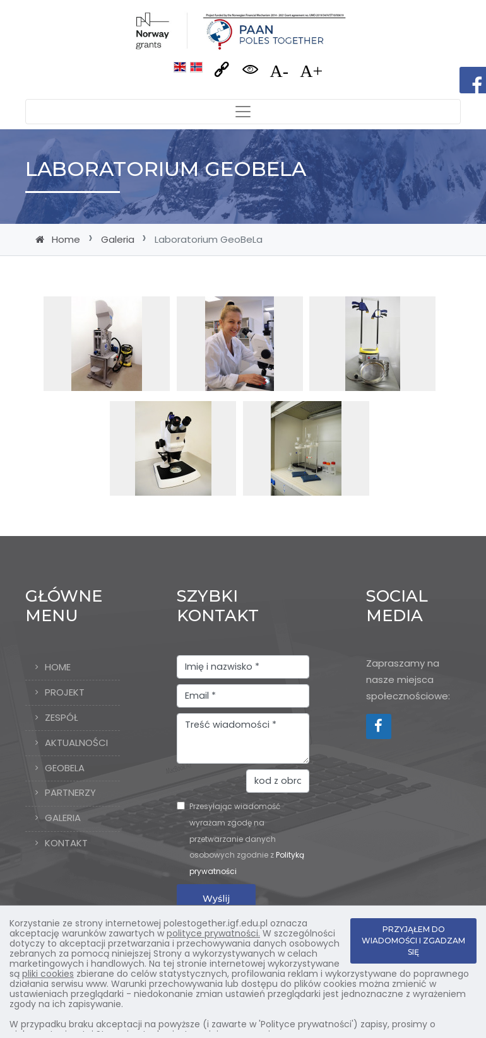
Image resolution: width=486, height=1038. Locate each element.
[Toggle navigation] (243, 111)
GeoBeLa (65, 767)
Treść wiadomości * (243, 738)
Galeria (117, 239)
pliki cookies (48, 973)
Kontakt (66, 842)
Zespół (61, 717)
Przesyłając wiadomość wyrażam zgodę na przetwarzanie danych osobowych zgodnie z (246, 838)
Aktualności (76, 742)
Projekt (65, 692)
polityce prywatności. (213, 933)
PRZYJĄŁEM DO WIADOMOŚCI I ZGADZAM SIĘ (413, 940)
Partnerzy (70, 792)
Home (66, 239)
